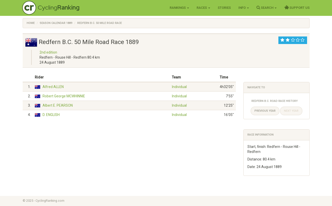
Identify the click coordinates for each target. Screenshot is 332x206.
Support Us (297, 8)
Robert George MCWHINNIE (64, 96)
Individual (179, 87)
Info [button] (243, 8)
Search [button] (266, 8)
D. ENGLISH (51, 115)
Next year (291, 110)
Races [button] (203, 8)
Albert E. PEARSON (58, 105)
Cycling (59, 7)
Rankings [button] (179, 8)
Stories (224, 8)
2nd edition (48, 52)
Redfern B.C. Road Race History (274, 101)
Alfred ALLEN (53, 87)
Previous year (265, 110)
